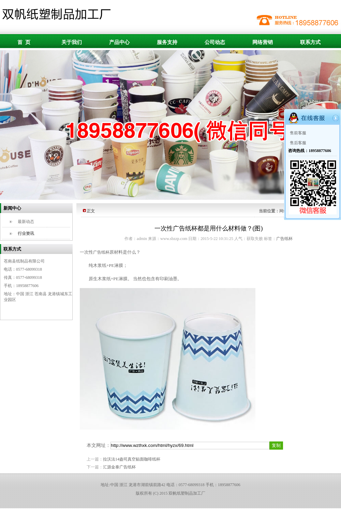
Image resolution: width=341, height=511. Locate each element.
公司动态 (215, 42)
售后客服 (298, 142)
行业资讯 (26, 233)
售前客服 (298, 133)
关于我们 (71, 42)
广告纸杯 (284, 238)
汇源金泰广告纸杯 (119, 467)
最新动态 (26, 221)
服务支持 (167, 42)
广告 (101, 252)
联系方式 (310, 42)
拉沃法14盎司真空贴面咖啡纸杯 (131, 459)
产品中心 (119, 42)
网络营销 (262, 42)
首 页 (23, 42)
